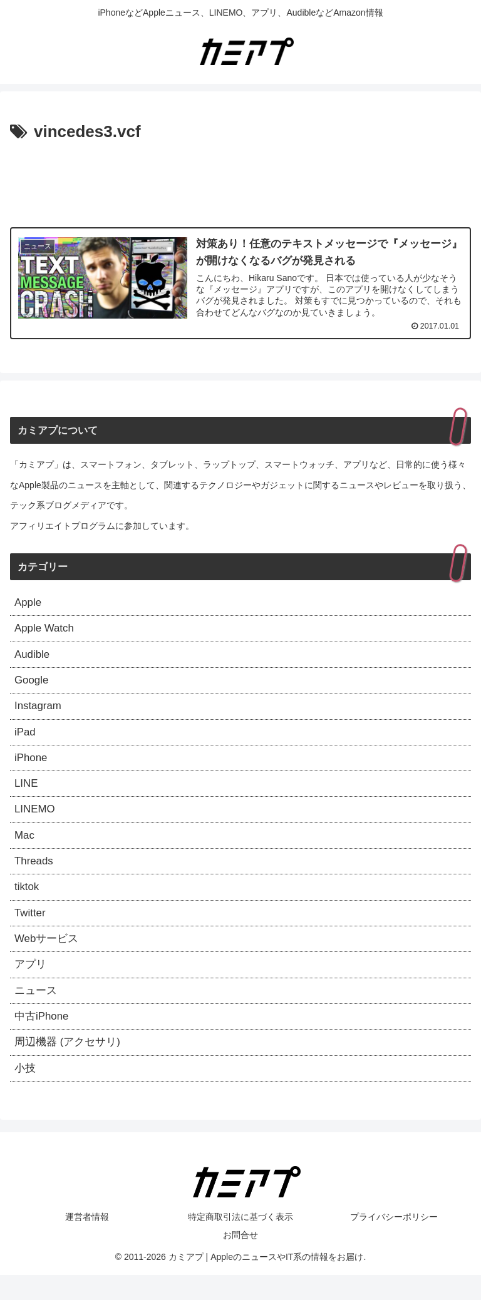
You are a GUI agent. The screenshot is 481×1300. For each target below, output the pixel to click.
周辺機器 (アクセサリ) (70, 1065)
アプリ (31, 984)
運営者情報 (87, 1241)
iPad (25, 739)
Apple (28, 603)
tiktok (27, 902)
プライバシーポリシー (394, 1241)
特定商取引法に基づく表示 (240, 1241)
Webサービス (48, 956)
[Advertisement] (240, 181)
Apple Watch (46, 631)
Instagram (39, 712)
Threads (35, 875)
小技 (25, 1092)
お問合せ (240, 1260)
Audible (33, 658)
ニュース (36, 1011)
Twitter (31, 929)
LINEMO (36, 820)
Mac (25, 848)
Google (32, 684)
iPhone (31, 766)
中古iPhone (43, 1037)
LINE (26, 793)
